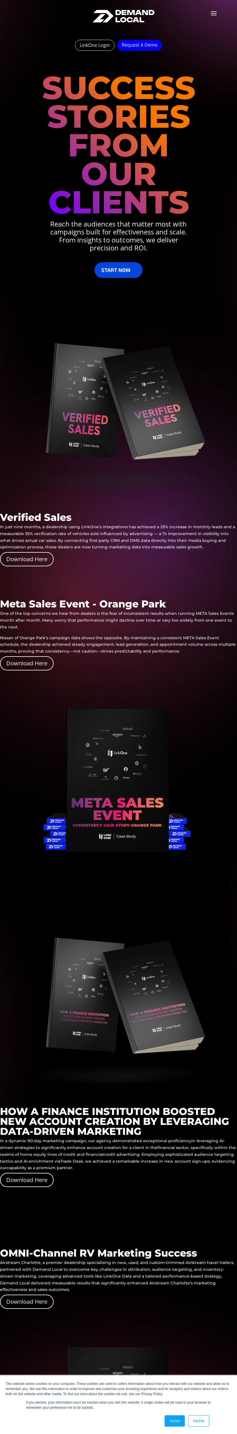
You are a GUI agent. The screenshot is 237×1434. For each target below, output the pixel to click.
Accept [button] (174, 1421)
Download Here (26, 559)
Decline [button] (198, 1421)
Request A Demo (140, 45)
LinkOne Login (95, 45)
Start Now (116, 270)
